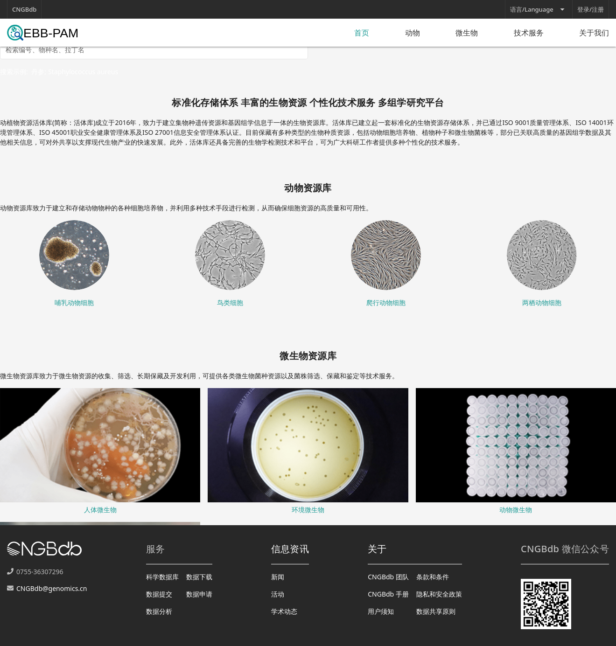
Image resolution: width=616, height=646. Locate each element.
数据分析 (159, 611)
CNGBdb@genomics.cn (51, 588)
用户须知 (381, 611)
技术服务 (529, 33)
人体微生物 (100, 509)
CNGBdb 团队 (388, 576)
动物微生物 (515, 509)
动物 (412, 33)
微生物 (466, 33)
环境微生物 (308, 509)
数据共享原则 (435, 611)
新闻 (277, 576)
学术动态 (284, 611)
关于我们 (594, 33)
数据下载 (199, 576)
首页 (361, 33)
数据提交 (159, 594)
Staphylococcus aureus (83, 71)
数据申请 (199, 594)
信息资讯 (290, 548)
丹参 (37, 71)
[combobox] (154, 52)
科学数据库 (162, 576)
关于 (377, 548)
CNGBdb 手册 (388, 594)
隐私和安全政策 (439, 594)
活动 (277, 594)
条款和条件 (432, 576)
